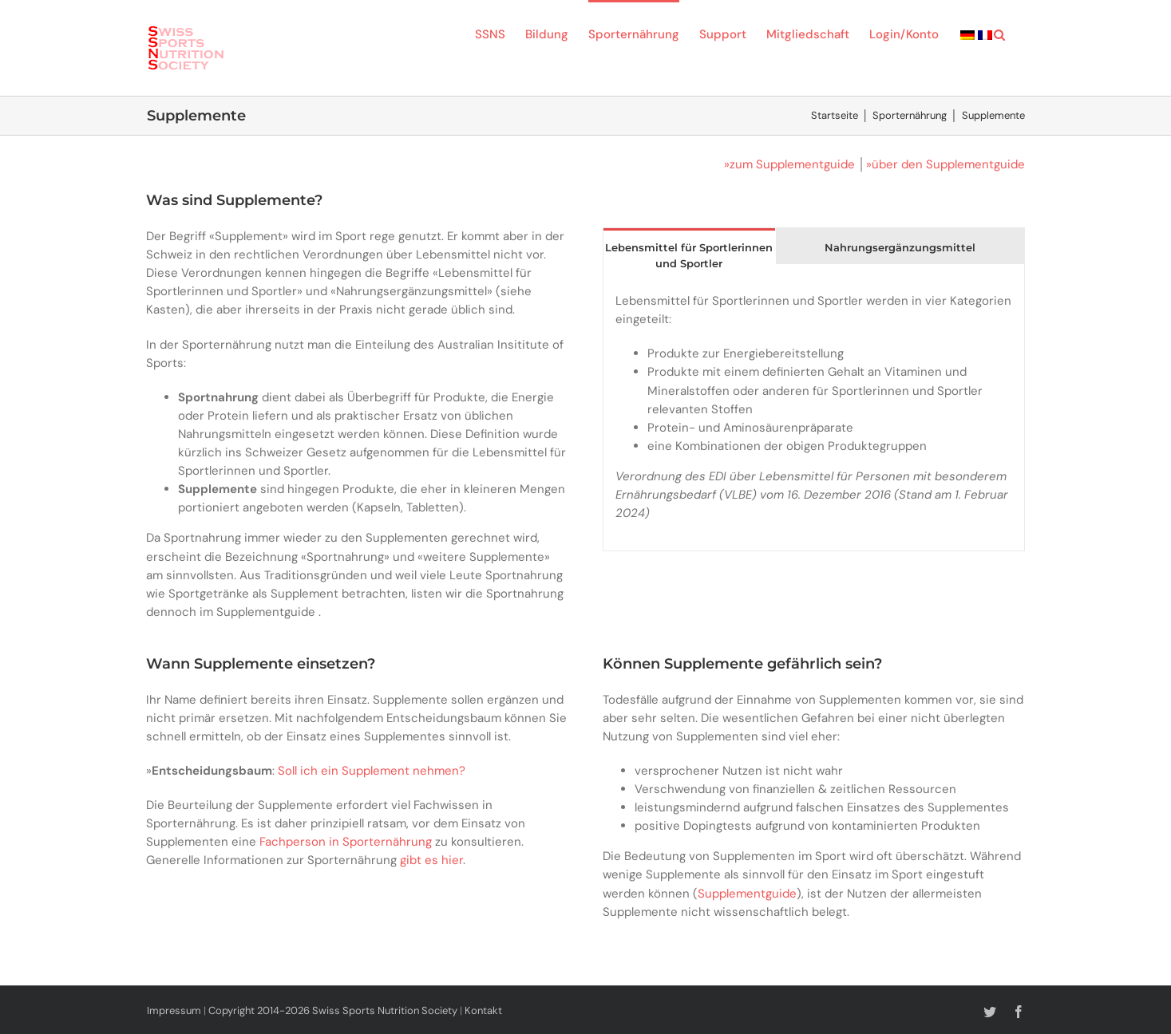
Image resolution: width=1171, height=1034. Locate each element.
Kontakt (483, 1010)
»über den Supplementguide (945, 164)
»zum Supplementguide (789, 164)
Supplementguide (747, 894)
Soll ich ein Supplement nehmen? (371, 771)
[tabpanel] (813, 415)
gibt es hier (431, 860)
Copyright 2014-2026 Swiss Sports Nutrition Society (332, 1010)
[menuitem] (967, 33)
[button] (999, 33)
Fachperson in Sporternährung (345, 842)
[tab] (688, 254)
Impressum (174, 1010)
